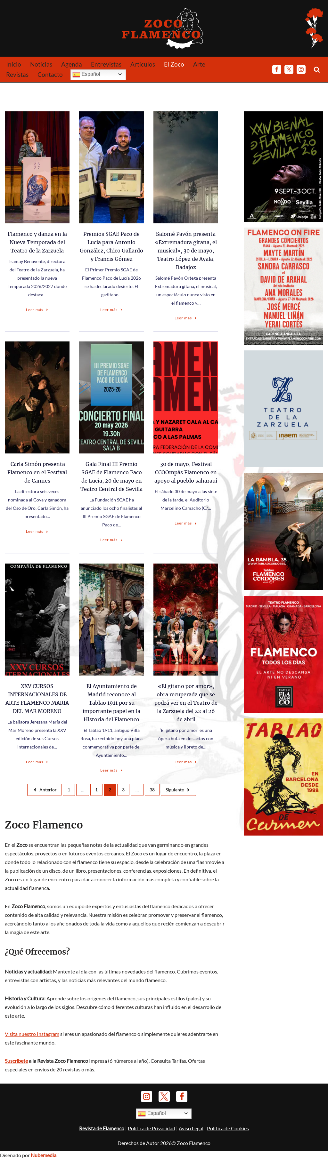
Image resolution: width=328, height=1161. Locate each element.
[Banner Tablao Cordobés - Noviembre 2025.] (283, 587)
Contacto (50, 74)
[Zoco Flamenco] (164, 28)
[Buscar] (317, 69)
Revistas (17, 74)
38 (152, 789)
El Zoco (174, 64)
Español (86, 74)
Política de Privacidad (151, 1138)
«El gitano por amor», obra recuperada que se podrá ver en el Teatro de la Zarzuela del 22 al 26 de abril (185, 703)
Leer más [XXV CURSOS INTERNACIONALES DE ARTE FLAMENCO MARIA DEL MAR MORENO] (37, 761)
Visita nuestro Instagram (32, 1035)
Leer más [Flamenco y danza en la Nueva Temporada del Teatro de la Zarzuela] (37, 309)
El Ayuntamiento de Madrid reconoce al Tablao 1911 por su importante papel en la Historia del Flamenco (111, 703)
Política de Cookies (228, 1138)
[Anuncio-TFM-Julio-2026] (283, 710)
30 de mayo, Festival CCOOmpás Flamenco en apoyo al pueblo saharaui (185, 472)
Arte (199, 64)
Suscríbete (16, 1062)
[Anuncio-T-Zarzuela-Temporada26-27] (283, 465)
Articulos (142, 64)
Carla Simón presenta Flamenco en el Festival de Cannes (37, 472)
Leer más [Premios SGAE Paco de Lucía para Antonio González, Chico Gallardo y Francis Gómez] (111, 309)
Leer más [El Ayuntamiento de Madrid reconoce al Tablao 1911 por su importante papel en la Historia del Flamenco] (111, 770)
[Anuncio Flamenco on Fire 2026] (283, 342)
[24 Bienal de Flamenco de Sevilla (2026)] (283, 220)
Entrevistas (106, 64)
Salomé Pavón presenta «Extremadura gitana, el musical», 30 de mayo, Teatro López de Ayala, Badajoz (186, 250)
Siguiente (178, 790)
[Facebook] (276, 69)
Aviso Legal (191, 1138)
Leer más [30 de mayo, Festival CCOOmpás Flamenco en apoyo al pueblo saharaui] (186, 523)
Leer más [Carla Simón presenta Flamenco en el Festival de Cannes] (37, 531)
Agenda (71, 64)
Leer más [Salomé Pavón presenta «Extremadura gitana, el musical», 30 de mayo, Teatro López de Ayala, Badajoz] (186, 318)
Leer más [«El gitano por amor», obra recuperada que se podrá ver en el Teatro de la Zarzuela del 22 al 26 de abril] (186, 761)
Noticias (41, 64)
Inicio (13, 64)
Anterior (44, 790)
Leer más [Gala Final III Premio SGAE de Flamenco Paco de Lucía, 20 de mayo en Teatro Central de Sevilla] (111, 539)
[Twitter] (288, 69)
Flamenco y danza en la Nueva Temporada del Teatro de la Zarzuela (37, 242)
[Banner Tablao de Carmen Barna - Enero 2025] (283, 832)
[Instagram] (301, 69)
